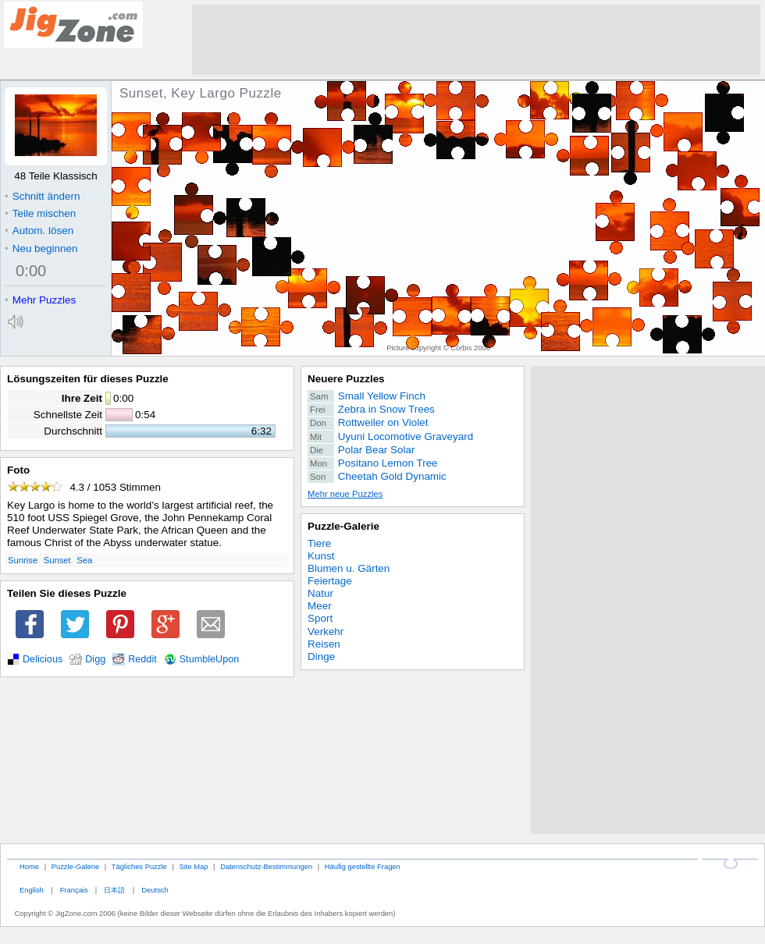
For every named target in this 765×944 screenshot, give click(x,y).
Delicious (42, 659)
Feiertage (330, 581)
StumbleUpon (210, 659)
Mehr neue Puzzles (345, 494)
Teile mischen (40, 213)
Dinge (321, 656)
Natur (320, 593)
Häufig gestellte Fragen (362, 866)
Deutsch (154, 889)
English (32, 889)
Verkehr (325, 631)
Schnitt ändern (42, 196)
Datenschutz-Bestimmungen (266, 866)
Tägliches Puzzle (139, 866)
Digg (95, 659)
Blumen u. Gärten (349, 568)
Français (74, 889)
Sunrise (22, 560)
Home (29, 866)
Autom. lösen (39, 230)
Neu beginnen (41, 248)
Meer (320, 606)
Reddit (142, 659)
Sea (84, 560)
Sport (320, 618)
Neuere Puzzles (346, 379)
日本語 (114, 889)
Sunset (57, 560)
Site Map (193, 866)
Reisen (324, 644)
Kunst (321, 556)
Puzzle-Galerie (343, 526)
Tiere (319, 543)
